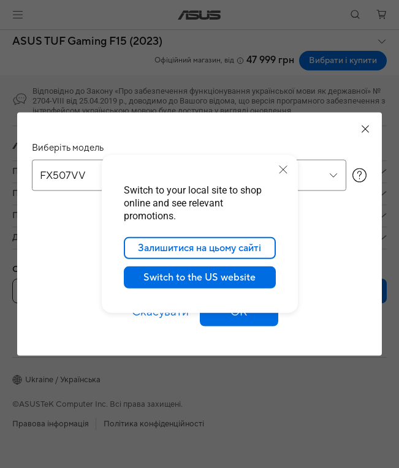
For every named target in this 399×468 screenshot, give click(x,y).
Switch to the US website (199, 277)
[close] (283, 170)
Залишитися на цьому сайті (199, 248)
